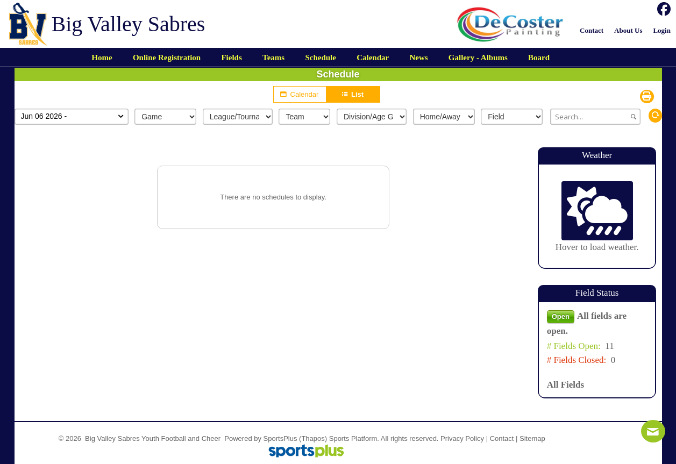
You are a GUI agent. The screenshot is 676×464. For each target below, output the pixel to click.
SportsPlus (280, 438)
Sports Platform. (354, 438)
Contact (502, 438)
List (353, 94)
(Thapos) (313, 438)
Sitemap (532, 438)
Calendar (299, 94)
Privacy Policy (462, 438)
